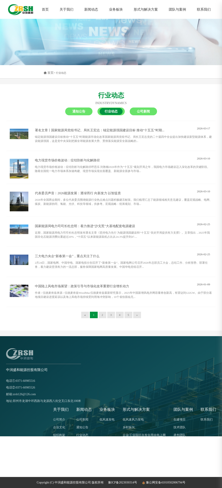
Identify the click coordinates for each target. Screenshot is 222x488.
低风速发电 (107, 419)
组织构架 (59, 435)
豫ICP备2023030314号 (122, 482)
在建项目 (179, 419)
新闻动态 (91, 9)
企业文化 (59, 427)
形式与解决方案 (146, 9)
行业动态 (61, 72)
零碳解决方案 (132, 458)
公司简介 (59, 419)
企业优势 (59, 443)
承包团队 (179, 435)
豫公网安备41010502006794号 (163, 482)
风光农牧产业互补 (135, 450)
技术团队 (179, 427)
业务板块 (116, 9)
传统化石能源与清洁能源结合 (142, 443)
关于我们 (66, 9)
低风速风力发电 (133, 419)
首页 (45, 9)
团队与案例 (177, 9)
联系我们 (204, 9)
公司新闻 (82, 419)
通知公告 (82, 427)
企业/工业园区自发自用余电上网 (144, 435)
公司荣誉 (59, 450)
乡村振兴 (129, 427)
